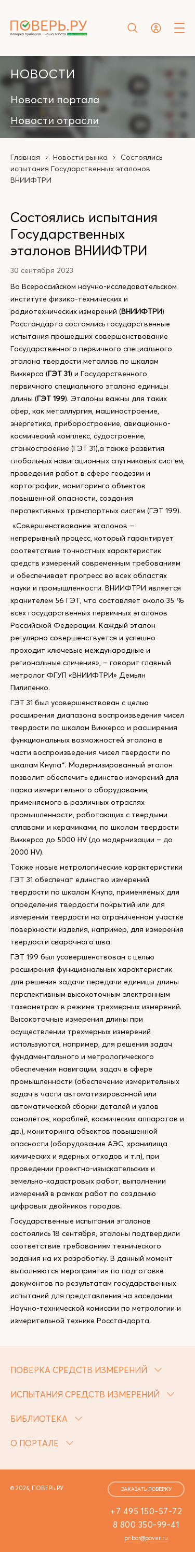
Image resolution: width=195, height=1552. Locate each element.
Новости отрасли (54, 120)
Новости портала (54, 99)
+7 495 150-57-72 (146, 1511)
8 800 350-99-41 (146, 1524)
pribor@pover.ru (146, 1538)
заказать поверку (146, 1489)
